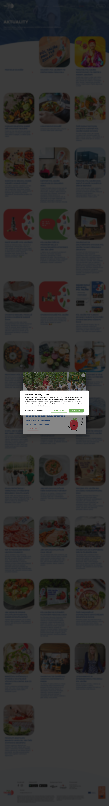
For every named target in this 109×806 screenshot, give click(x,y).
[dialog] (54, 403)
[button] (34, 410)
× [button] (85, 392)
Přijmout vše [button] (76, 410)
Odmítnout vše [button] (59, 410)
